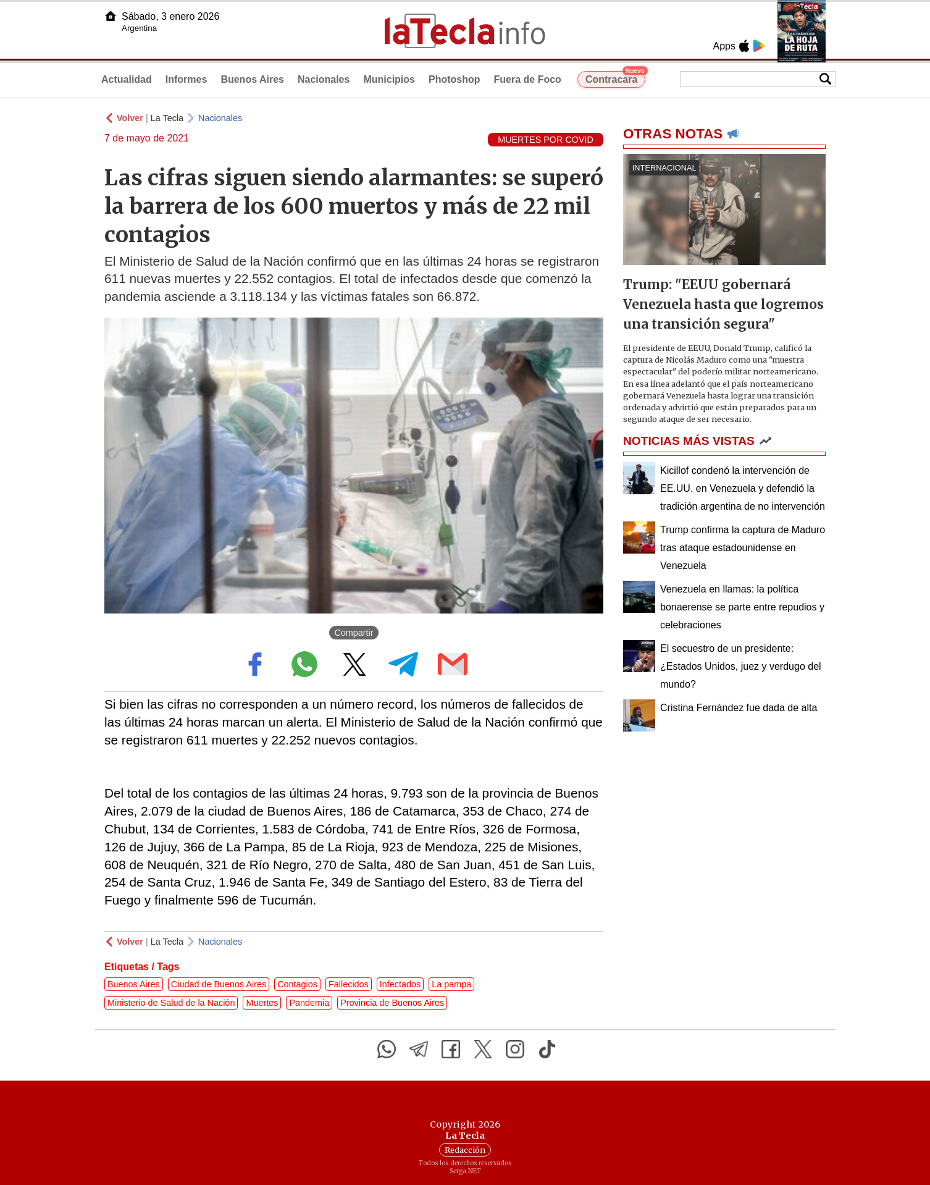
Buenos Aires (252, 79)
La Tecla (167, 118)
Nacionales (324, 79)
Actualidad (126, 79)
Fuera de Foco (527, 79)
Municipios (389, 79)
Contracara (615, 78)
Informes (186, 79)
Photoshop (454, 79)
